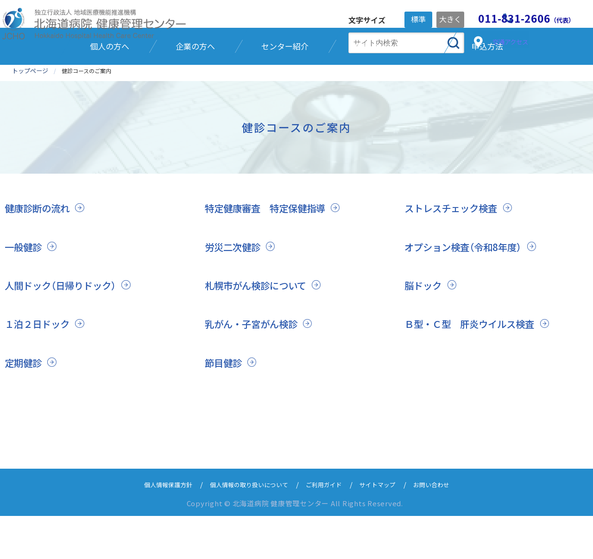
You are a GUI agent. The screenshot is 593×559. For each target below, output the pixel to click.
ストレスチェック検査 (453, 251)
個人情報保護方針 (154, 527)
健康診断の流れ (39, 251)
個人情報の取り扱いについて (244, 527)
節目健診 (224, 406)
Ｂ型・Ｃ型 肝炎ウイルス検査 (472, 367)
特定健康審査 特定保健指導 (268, 251)
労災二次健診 (234, 290)
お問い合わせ (446, 527)
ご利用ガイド (328, 527)
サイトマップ (387, 527)
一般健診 (24, 290)
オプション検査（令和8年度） (465, 290)
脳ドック (423, 328)
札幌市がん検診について (258, 328)
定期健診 (24, 406)
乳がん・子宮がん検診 (253, 367)
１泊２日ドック (39, 367)
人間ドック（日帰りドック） (63, 328)
